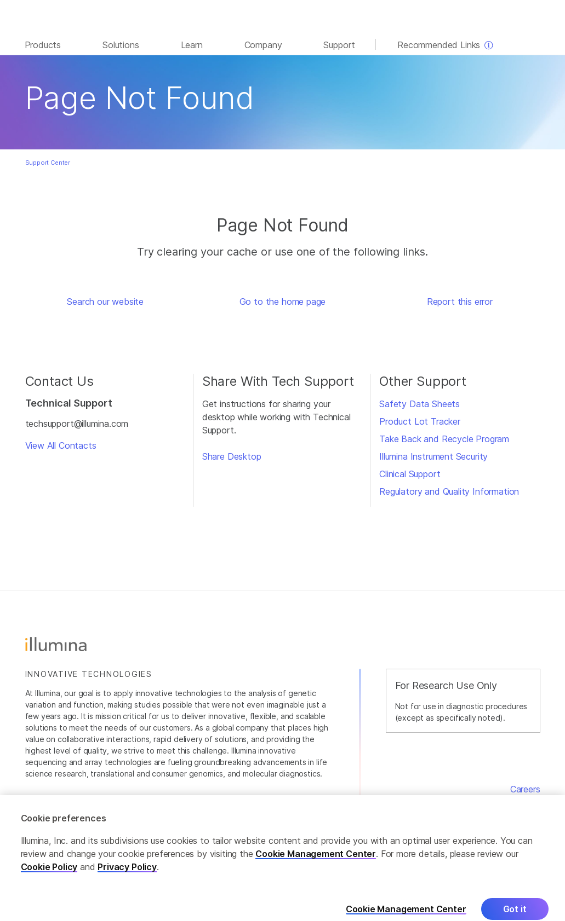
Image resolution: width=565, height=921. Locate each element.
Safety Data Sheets (419, 403)
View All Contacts (60, 445)
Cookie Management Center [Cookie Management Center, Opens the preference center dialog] (406, 915)
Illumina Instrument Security (433, 456)
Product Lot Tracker (419, 421)
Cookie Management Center (315, 859)
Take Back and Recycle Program (444, 438)
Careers (525, 789)
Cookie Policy (49, 872)
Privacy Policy (127, 872)
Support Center (48, 162)
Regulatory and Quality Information (449, 491)
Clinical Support (409, 473)
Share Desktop (231, 456)
